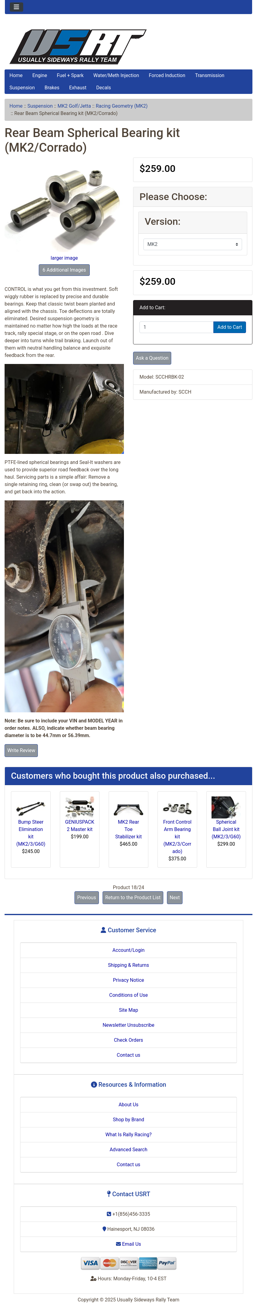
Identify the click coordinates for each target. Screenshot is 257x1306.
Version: (162, 221)
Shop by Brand (128, 1119)
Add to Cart (229, 327)
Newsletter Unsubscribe (128, 1025)
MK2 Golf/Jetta (74, 106)
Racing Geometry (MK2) (122, 106)
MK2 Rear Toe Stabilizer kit (128, 829)
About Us (128, 1105)
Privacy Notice (128, 980)
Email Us (128, 1244)
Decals (103, 88)
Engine (39, 75)
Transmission (209, 75)
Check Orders (128, 1040)
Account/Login (128, 950)
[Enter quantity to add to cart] (176, 327)
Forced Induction (167, 75)
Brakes (52, 88)
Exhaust (77, 88)
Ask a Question (152, 358)
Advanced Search (128, 1149)
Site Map (128, 1010)
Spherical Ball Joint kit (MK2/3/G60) (226, 829)
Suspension (22, 88)
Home (16, 75)
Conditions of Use (128, 995)
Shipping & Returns (128, 965)
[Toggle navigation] (16, 7)
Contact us (128, 1055)
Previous (86, 897)
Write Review (21, 750)
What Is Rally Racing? (128, 1134)
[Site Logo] (128, 47)
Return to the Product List (133, 897)
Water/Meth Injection (116, 75)
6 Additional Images (64, 270)
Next (175, 897)
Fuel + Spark (70, 75)
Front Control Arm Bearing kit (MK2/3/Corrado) (177, 836)
